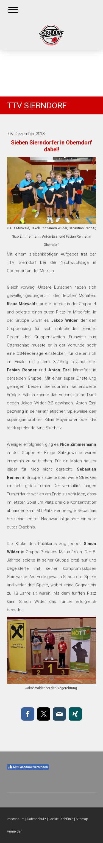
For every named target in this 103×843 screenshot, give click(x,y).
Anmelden (14, 831)
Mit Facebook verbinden (28, 767)
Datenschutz (36, 819)
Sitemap (82, 819)
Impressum (15, 819)
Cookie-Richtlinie (61, 819)
